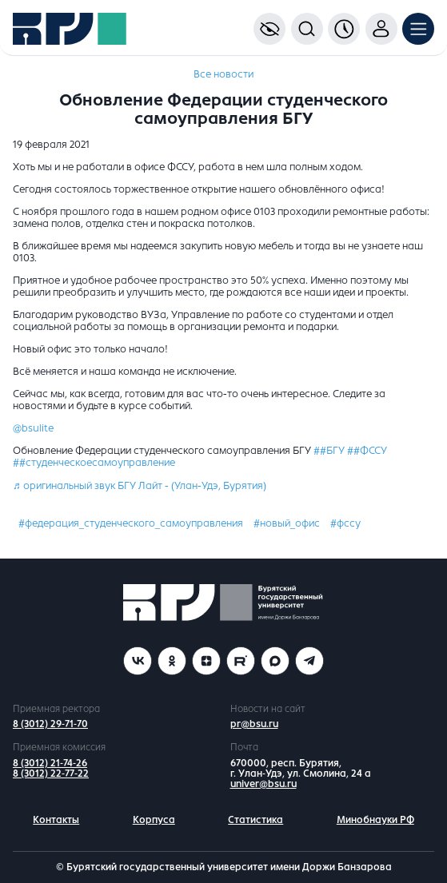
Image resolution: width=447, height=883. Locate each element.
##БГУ (329, 450)
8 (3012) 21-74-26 (50, 763)
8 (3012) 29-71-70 (50, 724)
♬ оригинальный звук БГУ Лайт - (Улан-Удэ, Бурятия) (139, 485)
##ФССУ (367, 450)
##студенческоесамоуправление (94, 462)
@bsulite (33, 428)
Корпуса (154, 820)
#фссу (345, 523)
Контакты (56, 820)
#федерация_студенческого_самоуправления (130, 523)
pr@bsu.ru (254, 724)
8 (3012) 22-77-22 (51, 773)
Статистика (255, 820)
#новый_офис (286, 523)
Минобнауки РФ (375, 820)
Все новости (223, 74)
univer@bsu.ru (263, 784)
